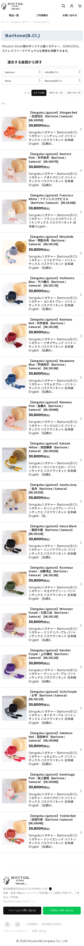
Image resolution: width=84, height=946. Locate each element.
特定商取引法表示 (51, 924)
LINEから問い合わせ (62, 910)
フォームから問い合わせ (22, 910)
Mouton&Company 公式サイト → (20, 901)
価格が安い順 (56, 92)
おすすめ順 (39, 92)
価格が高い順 (74, 92)
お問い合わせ (39, 931)
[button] (63, 6)
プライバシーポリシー (15, 931)
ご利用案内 (32, 924)
